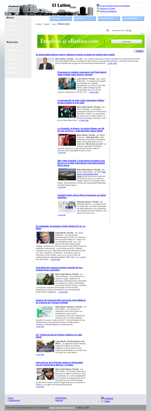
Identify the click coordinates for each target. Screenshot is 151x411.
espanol (46, 24)
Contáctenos (107, 18)
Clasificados (130, 18)
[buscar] (121, 30)
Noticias (80, 18)
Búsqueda (12, 30)
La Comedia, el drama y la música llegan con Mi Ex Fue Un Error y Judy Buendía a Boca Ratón (81, 129)
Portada (56, 18)
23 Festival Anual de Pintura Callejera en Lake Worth (59, 336)
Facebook (108, 398)
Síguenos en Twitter (107, 9)
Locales (11, 46)
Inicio (10, 398)
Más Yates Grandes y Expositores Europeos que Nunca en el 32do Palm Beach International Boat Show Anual (81, 163)
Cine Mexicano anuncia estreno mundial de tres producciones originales (59, 268)
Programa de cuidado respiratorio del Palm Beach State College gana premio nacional (82, 73)
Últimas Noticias (15, 50)
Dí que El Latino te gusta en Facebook (115, 6)
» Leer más (112, 63)
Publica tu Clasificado (108, 11)
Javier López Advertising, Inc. (62, 407)
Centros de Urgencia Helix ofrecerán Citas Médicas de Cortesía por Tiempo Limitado (61, 301)
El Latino (38, 24)
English (139, 51)
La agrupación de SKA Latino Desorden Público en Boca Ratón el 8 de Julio (81, 101)
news (54, 24)
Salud (10, 55)
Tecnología (12, 72)
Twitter (107, 401)
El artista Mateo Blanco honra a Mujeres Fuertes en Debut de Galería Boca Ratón (75, 54)
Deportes (12, 64)
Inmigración (13, 68)
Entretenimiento (15, 59)
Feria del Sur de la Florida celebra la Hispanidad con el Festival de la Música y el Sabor (59, 363)
